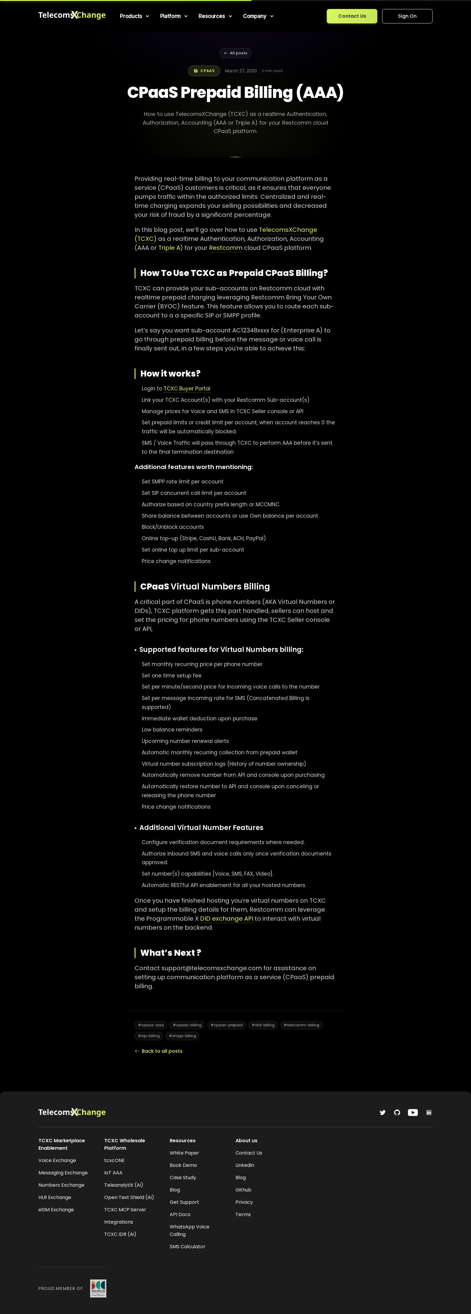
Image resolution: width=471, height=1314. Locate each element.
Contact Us (352, 16)
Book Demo (183, 1165)
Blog (175, 1189)
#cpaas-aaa (151, 1025)
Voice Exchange (57, 1160)
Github (243, 1189)
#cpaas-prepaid (227, 1025)
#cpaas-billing (187, 1025)
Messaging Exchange (63, 1172)
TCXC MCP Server (125, 1209)
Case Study (183, 1177)
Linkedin (244, 1165)
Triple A (169, 248)
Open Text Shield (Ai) (129, 1197)
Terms (243, 1214)
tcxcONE (114, 1160)
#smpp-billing (182, 1035)
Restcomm (225, 248)
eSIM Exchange (56, 1209)
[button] (135, 16)
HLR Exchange (54, 1197)
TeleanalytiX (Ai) (123, 1185)
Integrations (118, 1222)
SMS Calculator (187, 1246)
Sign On (407, 16)
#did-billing (263, 1025)
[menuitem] (135, 16)
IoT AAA (113, 1172)
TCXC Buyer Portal (187, 388)
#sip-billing (149, 1035)
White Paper (184, 1152)
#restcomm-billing (301, 1025)
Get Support (184, 1202)
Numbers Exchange (61, 1185)
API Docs (180, 1214)
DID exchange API (226, 918)
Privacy (244, 1202)
